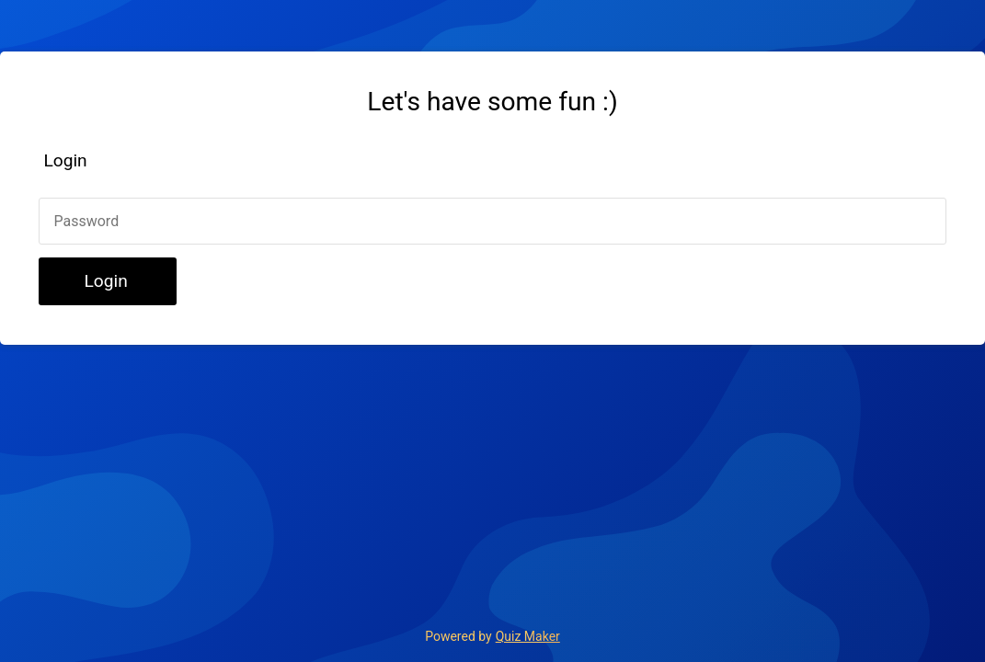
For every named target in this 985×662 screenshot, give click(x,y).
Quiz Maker (528, 636)
